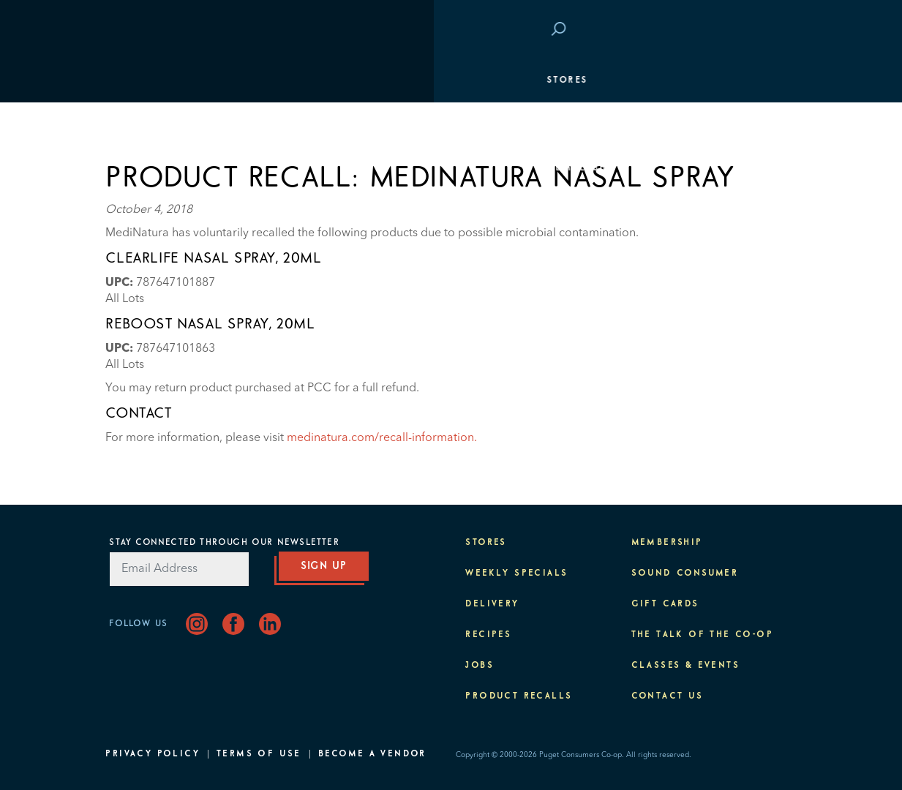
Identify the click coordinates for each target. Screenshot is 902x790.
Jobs (479, 665)
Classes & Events (734, 212)
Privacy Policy (152, 754)
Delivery (492, 604)
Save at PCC (701, 30)
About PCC (756, 300)
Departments (151, 124)
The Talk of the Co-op (702, 635)
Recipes (488, 635)
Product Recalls (518, 696)
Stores (133, 80)
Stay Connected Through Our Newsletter (224, 542)
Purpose (763, 256)
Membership (148, 168)
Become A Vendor (372, 754)
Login (770, 30)
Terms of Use (259, 754)
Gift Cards (665, 604)
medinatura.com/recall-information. (382, 438)
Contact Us (667, 696)
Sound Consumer (685, 573)
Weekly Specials (516, 573)
